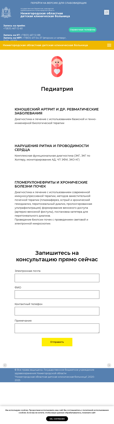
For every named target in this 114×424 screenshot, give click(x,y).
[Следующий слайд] (109, 366)
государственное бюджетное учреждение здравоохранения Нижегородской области (37, 9)
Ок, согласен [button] (57, 419)
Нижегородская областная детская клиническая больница (45, 15)
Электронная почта (27, 271)
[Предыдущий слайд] (5, 366)
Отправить (57, 342)
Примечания (23, 320)
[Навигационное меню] (109, 45)
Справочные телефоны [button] (82, 29)
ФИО (18, 287)
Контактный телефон (28, 304)
